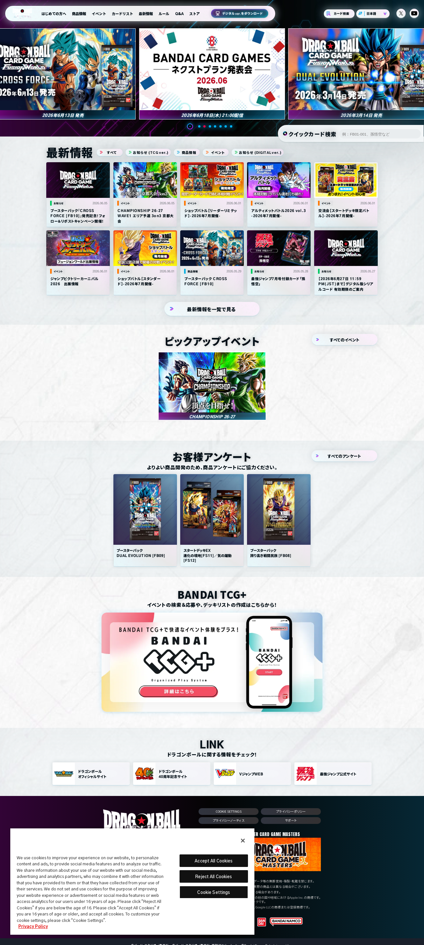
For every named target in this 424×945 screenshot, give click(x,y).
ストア (194, 13)
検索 (414, 134)
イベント (99, 13)
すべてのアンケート (344, 457)
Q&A (179, 13)
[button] (192, 127)
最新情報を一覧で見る (212, 310)
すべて (109, 153)
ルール (164, 13)
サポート (291, 821)
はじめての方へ (53, 13)
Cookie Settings (229, 812)
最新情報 (146, 13)
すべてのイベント (345, 341)
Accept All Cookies (214, 861)
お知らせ (148, 153)
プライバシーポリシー (291, 812)
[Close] (243, 841)
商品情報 (79, 13)
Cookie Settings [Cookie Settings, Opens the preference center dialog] (213, 892)
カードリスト (122, 13)
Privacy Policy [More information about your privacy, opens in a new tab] (33, 926)
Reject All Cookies (213, 876)
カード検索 (339, 13)
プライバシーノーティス (229, 821)
